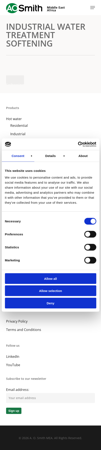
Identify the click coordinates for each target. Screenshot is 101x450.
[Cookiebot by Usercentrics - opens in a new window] (77, 144)
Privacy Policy (17, 321)
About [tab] (83, 156)
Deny (50, 303)
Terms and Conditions (23, 329)
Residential (19, 125)
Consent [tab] (18, 156)
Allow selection (50, 291)
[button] (92, 7)
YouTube (13, 365)
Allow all (50, 278)
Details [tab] (50, 156)
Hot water (14, 119)
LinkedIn (12, 356)
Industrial (17, 134)
